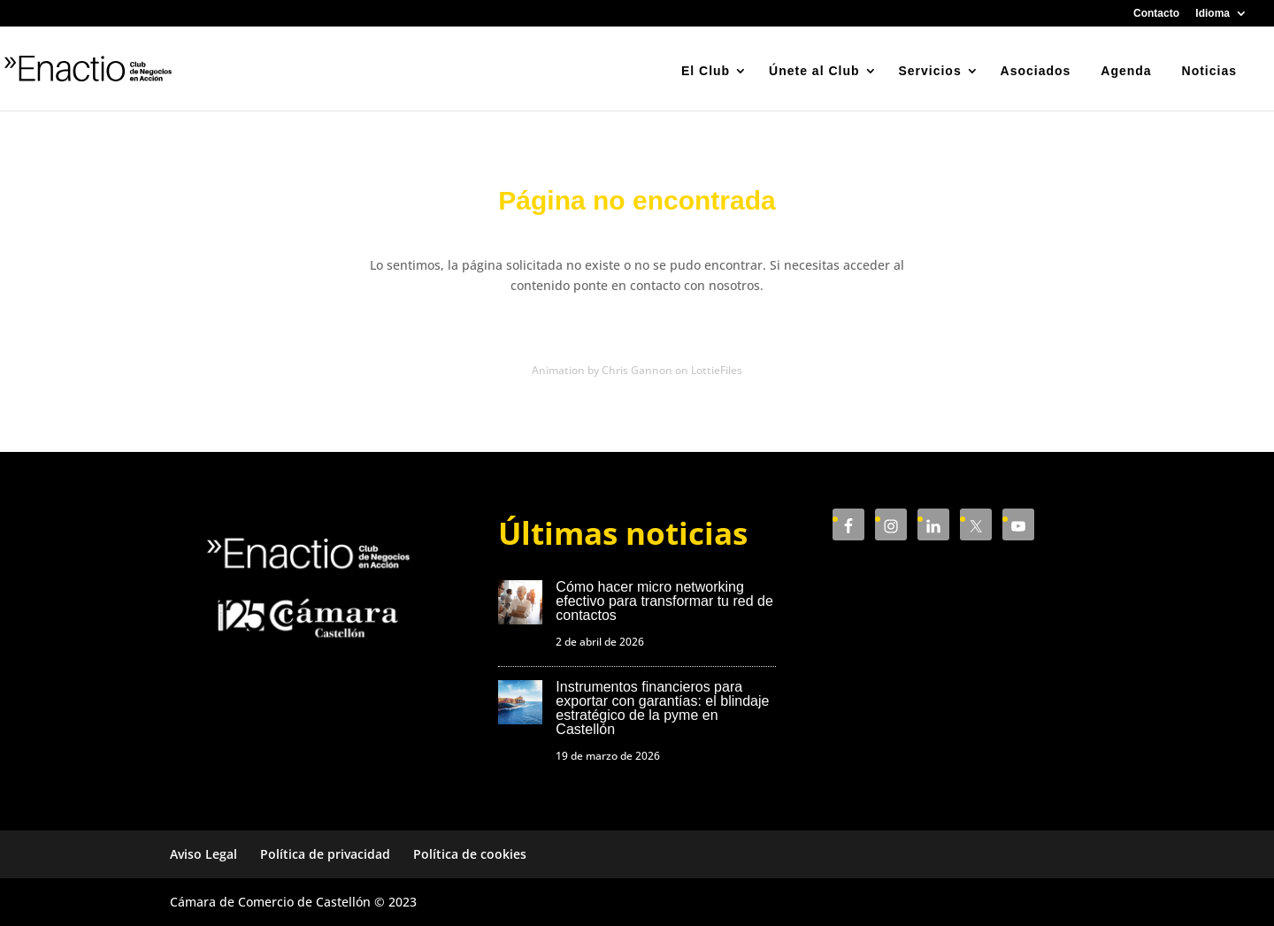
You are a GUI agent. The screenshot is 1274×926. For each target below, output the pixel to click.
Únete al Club (814, 71)
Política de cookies (469, 854)
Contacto (1156, 13)
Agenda (1126, 71)
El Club (705, 71)
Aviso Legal (203, 854)
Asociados (1036, 71)
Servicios (929, 71)
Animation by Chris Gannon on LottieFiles (637, 370)
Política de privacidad (325, 854)
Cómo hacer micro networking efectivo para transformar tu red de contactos (664, 601)
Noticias (1209, 71)
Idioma (1212, 13)
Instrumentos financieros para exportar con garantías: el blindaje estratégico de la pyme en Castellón (662, 708)
